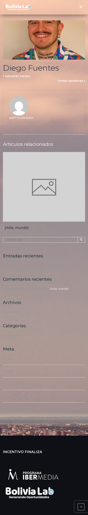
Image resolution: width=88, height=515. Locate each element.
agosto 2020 (11, 312)
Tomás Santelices (70, 81)
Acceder (8, 371)
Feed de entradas (14, 383)
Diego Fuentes (31, 68)
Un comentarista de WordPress (24, 288)
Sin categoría (11, 335)
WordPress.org (13, 408)
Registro (8, 358)
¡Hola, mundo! (17, 228)
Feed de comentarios (17, 396)
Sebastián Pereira (17, 76)
